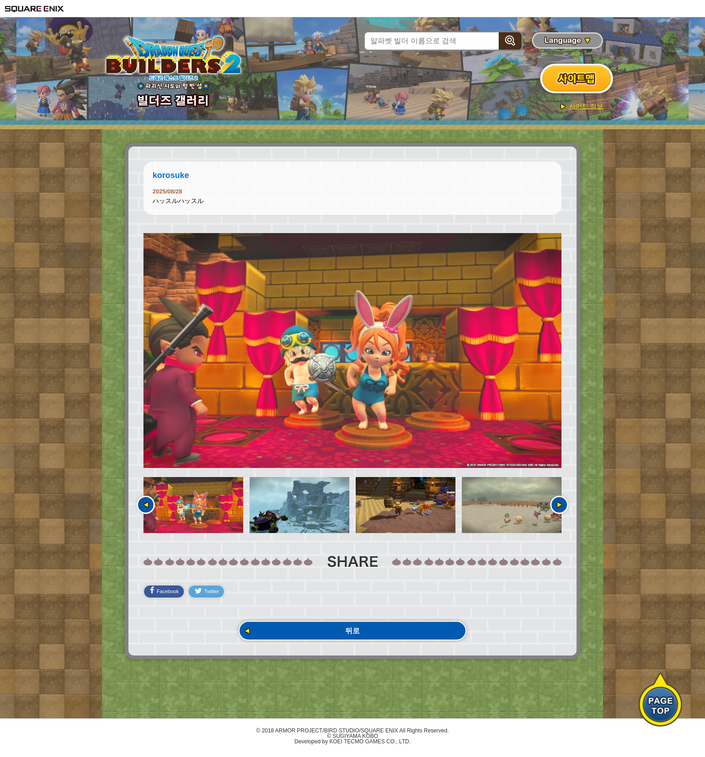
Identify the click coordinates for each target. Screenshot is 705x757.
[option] (352, 350)
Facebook (167, 591)
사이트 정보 (586, 106)
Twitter (215, 592)
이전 (146, 505)
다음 (559, 505)
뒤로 (352, 632)
